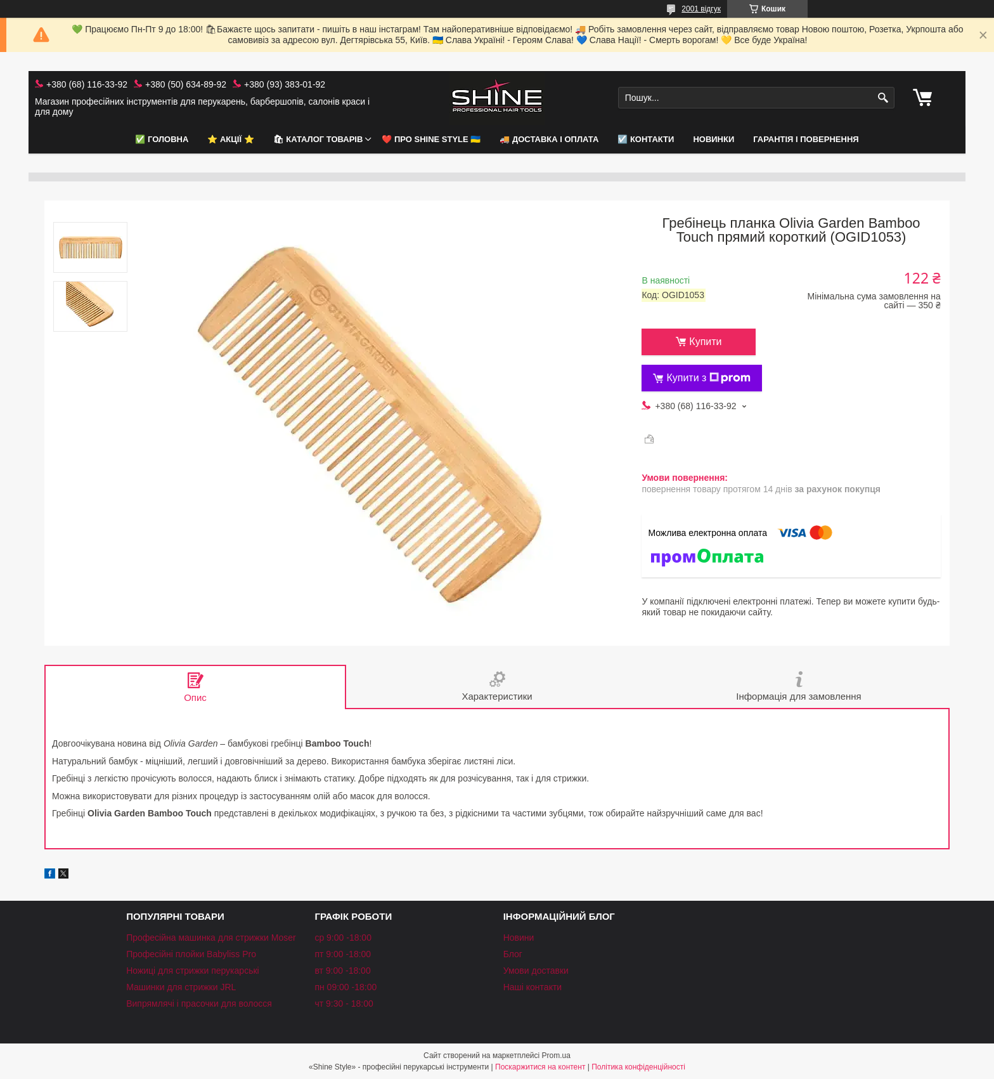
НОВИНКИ (713, 139)
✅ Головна (161, 139)
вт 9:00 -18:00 (342, 970)
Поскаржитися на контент (540, 1067)
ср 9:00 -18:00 (342, 937)
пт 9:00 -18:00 (342, 954)
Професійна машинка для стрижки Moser (211, 937)
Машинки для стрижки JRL (181, 987)
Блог (512, 954)
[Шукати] (883, 98)
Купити (705, 341)
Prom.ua (556, 1055)
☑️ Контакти (645, 139)
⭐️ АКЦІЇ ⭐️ (230, 139)
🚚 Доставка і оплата (549, 139)
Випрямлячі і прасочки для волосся (199, 1003)
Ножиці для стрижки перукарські (192, 970)
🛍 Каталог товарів (318, 139)
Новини (518, 937)
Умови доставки (536, 970)
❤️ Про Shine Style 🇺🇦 (431, 139)
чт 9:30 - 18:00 (343, 1003)
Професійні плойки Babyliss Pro (191, 954)
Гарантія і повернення (805, 139)
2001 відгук (701, 8)
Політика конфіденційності (638, 1067)
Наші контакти (532, 987)
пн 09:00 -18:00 (345, 987)
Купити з (708, 378)
